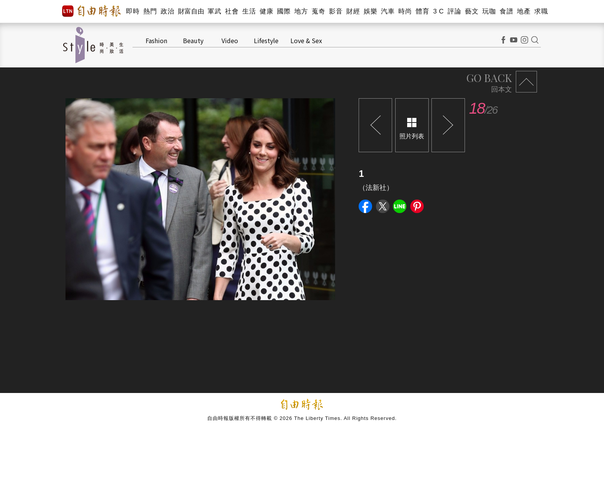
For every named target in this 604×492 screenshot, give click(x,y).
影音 (335, 11)
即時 (132, 11)
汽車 (387, 11)
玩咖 (489, 11)
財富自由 (191, 11)
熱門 (150, 11)
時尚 (405, 11)
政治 (167, 11)
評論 (454, 11)
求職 (541, 11)
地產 (523, 11)
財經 (353, 11)
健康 (266, 11)
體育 (422, 11)
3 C (438, 11)
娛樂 (370, 11)
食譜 (506, 11)
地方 (301, 11)
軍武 (214, 11)
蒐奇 (318, 11)
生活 (249, 11)
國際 (283, 11)
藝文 (471, 11)
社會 (231, 11)
